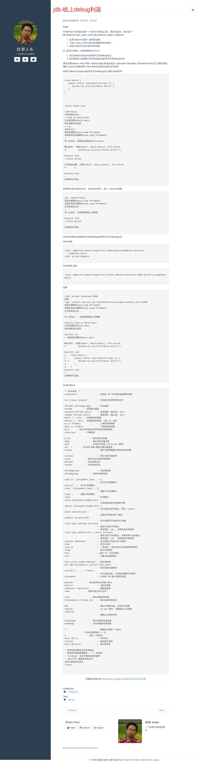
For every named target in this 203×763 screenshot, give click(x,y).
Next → (162, 710)
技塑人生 (25, 49)
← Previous (71, 710)
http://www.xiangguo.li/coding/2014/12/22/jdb (124, 679)
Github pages (152, 760)
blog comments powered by (80, 748)
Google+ (99, 728)
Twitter (71, 728)
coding (73, 691)
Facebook (85, 728)
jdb (71, 699)
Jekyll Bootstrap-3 (132, 760)
